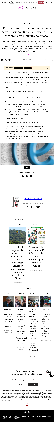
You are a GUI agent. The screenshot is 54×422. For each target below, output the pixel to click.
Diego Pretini (18, 282)
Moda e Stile (36, 11)
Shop (29, 2)
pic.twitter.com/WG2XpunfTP (15, 118)
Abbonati (41, 2)
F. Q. (28, 54)
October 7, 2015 (36, 98)
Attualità (27, 23)
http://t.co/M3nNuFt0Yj (24, 94)
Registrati (33, 384)
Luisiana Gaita (46, 340)
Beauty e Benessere (45, 11)
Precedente (18, 219)
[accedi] (49, 2)
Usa (27, 167)
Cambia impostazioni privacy (17, 417)
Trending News (4, 11)
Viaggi (30, 11)
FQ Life (11, 11)
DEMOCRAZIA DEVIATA (33, 199)
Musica (26, 11)
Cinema (22, 11)
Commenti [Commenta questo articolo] (49, 60)
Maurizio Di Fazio (37, 270)
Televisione (16, 11)
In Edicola (18, 2)
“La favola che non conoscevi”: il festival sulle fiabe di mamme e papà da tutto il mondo (36, 256)
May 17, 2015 (37, 122)
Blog (22, 2)
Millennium (25, 2)
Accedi (21, 384)
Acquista (33, 207)
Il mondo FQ (34, 2)
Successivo (36, 219)
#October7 (14, 94)
